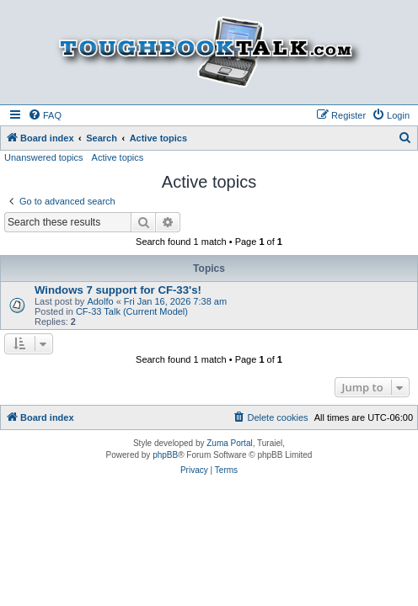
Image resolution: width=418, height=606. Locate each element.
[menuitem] (45, 115)
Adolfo (100, 301)
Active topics (118, 157)
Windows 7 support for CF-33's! (118, 290)
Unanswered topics (43, 157)
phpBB (165, 455)
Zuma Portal (229, 443)
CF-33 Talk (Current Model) (132, 311)
